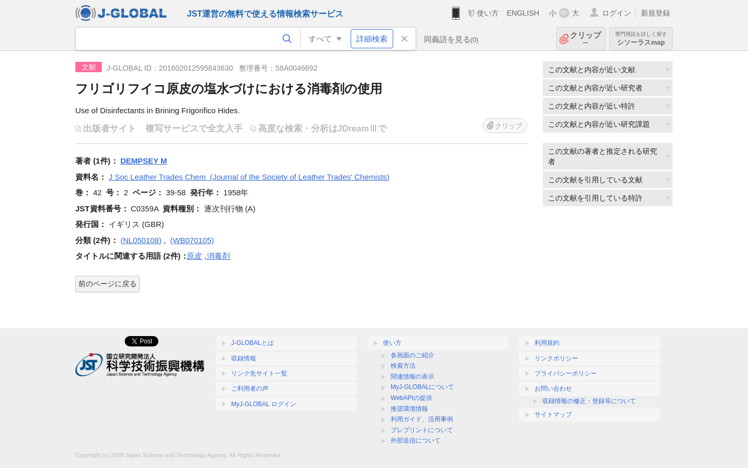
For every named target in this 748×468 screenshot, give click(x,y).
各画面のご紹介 (412, 355)
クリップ (585, 39)
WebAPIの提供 (411, 398)
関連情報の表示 (412, 376)
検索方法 (403, 365)
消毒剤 (218, 255)
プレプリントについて (422, 430)
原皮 (194, 255)
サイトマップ (553, 414)
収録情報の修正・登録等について (589, 401)
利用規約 (547, 342)
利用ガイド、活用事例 (422, 419)
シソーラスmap (641, 38)
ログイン (616, 13)
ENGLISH (522, 13)
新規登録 (655, 13)
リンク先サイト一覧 (259, 373)
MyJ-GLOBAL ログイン (263, 404)
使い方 (488, 13)
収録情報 (243, 358)
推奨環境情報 (409, 408)
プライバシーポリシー (566, 373)
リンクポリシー (556, 358)
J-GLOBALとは (252, 342)
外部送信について (415, 440)
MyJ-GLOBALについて (422, 387)
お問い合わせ (553, 388)
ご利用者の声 (250, 388)
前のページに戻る (107, 283)
